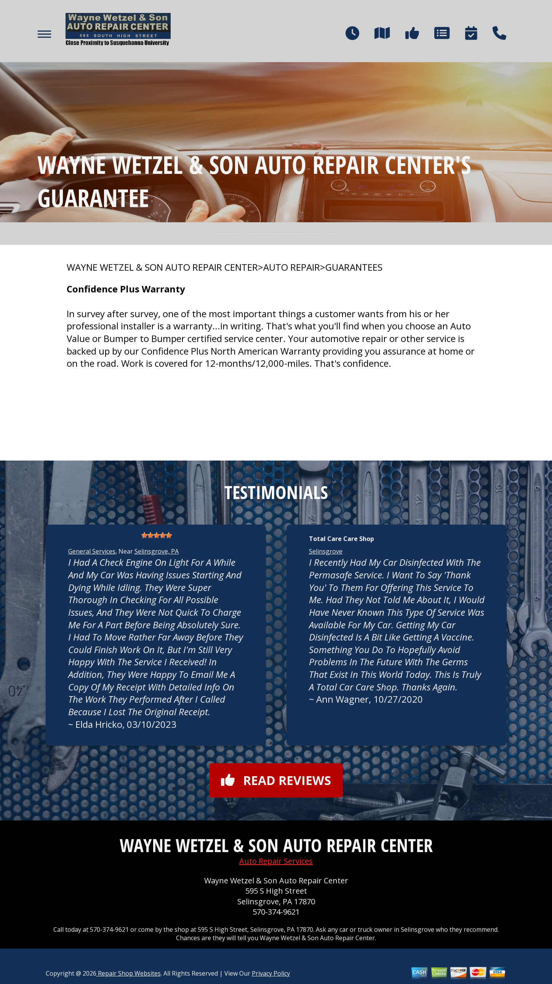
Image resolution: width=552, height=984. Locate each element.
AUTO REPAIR (291, 267)
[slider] (156, 535)
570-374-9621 (276, 912)
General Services (91, 551)
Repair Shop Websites (128, 973)
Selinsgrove (325, 551)
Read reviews (276, 780)
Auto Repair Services (276, 861)
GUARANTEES (353, 267)
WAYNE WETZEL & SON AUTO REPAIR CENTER (162, 267)
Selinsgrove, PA (156, 551)
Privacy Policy (271, 973)
